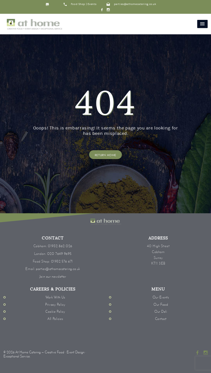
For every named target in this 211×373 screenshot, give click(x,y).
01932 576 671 (62, 261)
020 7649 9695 (59, 253)
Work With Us (55, 297)
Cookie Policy (55, 311)
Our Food (160, 304)
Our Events (161, 297)
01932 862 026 (60, 246)
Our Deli (160, 311)
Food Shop (78, 4)
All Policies (55, 319)
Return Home (105, 154)
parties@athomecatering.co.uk (131, 4)
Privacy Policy (55, 304)
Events (92, 4)
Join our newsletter (52, 276)
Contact (161, 319)
